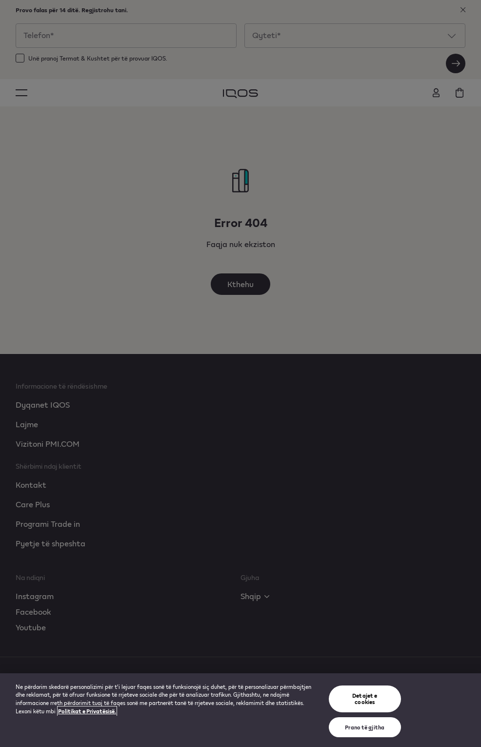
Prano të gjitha (364, 727)
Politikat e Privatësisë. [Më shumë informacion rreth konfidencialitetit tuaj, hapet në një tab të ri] (87, 711)
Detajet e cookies (364, 698)
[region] (240, 710)
